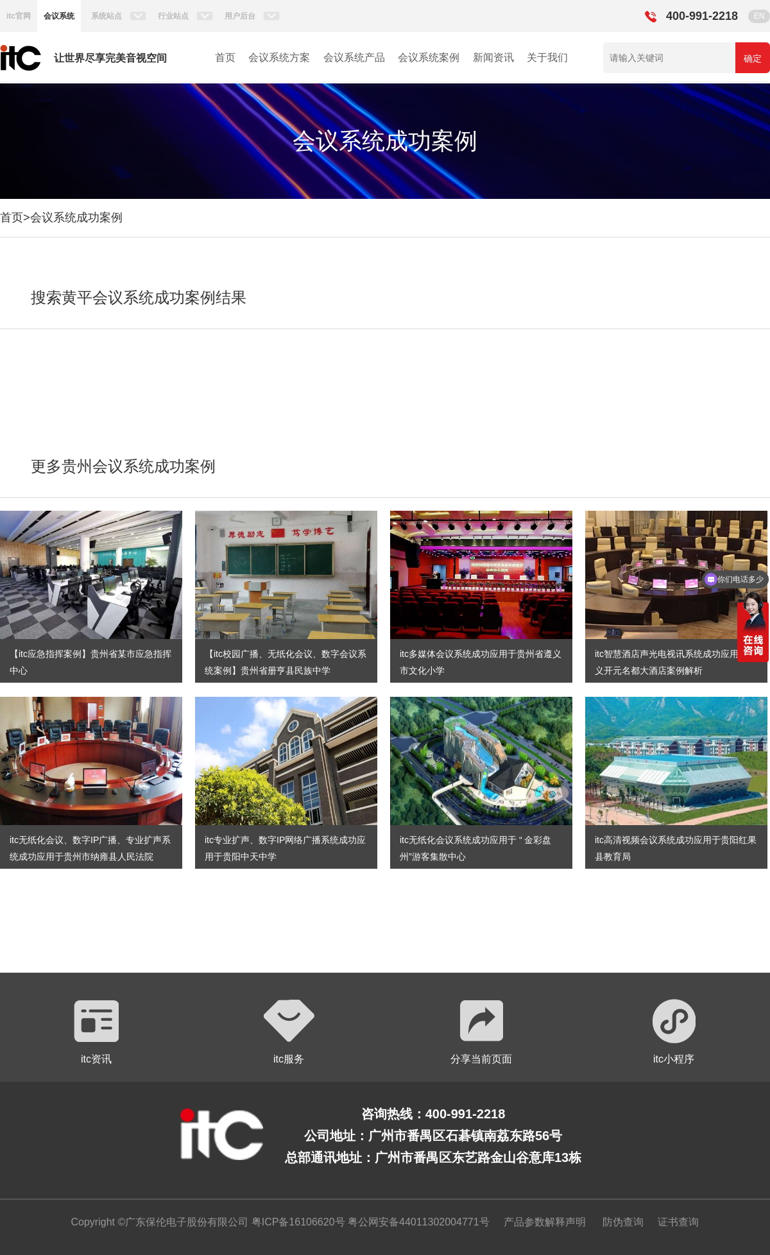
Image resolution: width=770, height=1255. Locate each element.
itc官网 (18, 16)
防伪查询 (623, 1222)
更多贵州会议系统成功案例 (123, 466)
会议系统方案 (279, 57)
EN (759, 16)
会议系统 (59, 16)
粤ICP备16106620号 (296, 1222)
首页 (225, 57)
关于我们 (547, 57)
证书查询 (678, 1222)
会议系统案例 (428, 57)
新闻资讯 (493, 57)
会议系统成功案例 (76, 217)
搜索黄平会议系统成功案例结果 (138, 297)
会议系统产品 (354, 57)
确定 (753, 58)
